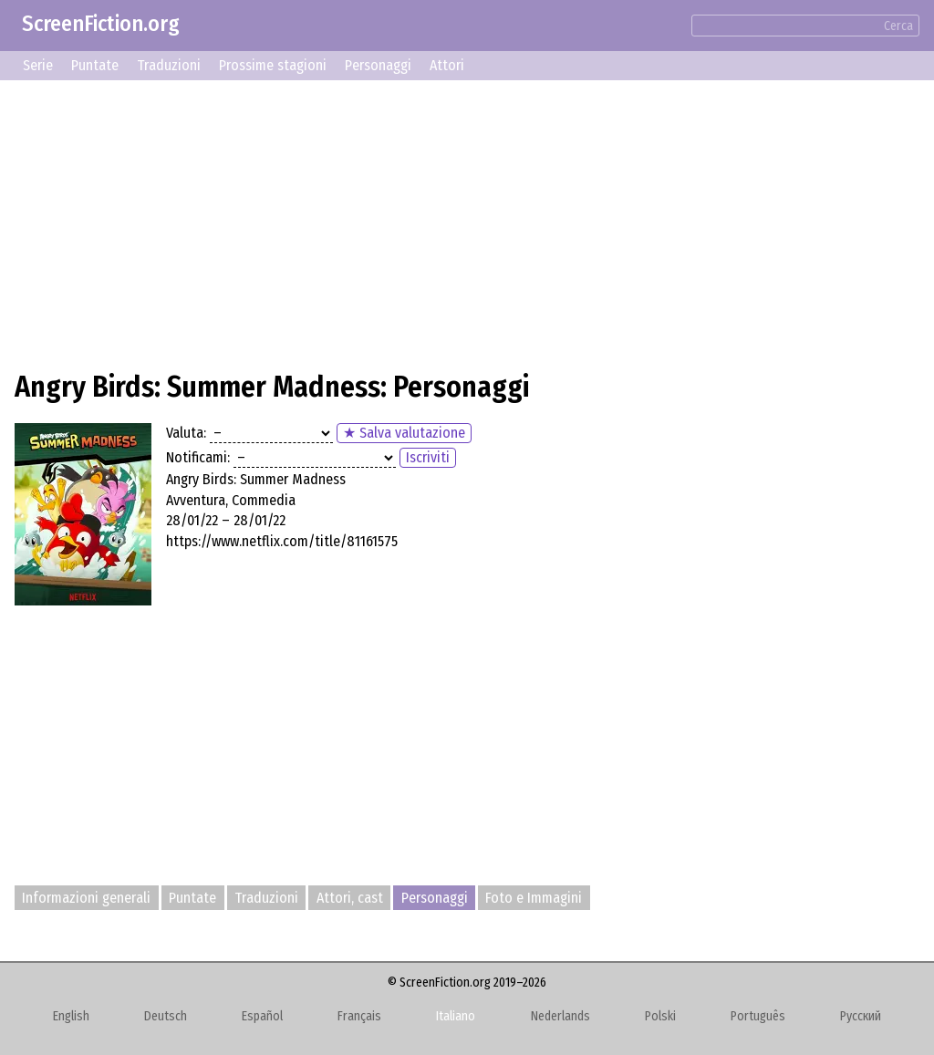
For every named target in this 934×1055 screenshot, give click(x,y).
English (71, 1016)
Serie (38, 65)
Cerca (898, 26)
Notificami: (198, 457)
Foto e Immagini (533, 897)
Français (359, 1016)
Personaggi (378, 65)
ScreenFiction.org (101, 23)
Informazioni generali (86, 897)
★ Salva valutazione (404, 432)
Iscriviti (428, 457)
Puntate (95, 65)
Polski (660, 1016)
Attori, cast (350, 897)
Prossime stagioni (273, 65)
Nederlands (560, 1016)
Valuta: (186, 432)
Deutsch (165, 1016)
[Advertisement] (467, 222)
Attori (447, 65)
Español (262, 1016)
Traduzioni (169, 65)
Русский (860, 1016)
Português (758, 1016)
